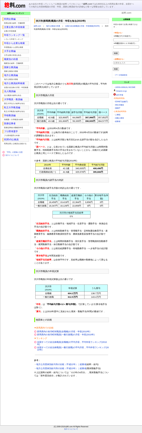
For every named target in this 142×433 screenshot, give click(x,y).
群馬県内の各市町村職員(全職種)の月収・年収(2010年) (63, 331)
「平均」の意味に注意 (14, 152)
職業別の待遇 (11, 59)
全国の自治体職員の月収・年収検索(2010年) (82, 26)
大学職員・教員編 (13, 99)
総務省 (117, 121)
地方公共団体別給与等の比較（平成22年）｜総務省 (61, 364)
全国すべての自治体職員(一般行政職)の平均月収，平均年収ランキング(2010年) (73, 348)
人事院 (117, 115)
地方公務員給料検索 (14, 83)
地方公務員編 (11, 75)
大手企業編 (10, 51)
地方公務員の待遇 (53, 26)
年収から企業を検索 (14, 43)
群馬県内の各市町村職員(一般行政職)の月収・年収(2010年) (66, 334)
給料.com (37, 26)
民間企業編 (10, 19)
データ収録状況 (121, 75)
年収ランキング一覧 (14, 35)
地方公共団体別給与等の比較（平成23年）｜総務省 (61, 368)
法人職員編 (10, 91)
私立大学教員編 (12, 107)
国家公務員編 (11, 67)
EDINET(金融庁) (121, 102)
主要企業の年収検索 (14, 27)
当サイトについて (12, 155)
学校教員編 (10, 115)
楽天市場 (119, 95)
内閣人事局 (119, 118)
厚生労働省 (119, 105)
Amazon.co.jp (121, 91)
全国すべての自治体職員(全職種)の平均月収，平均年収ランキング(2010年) (72, 343)
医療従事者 (10, 123)
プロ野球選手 (11, 131)
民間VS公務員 (11, 139)
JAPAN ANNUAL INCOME (125, 87)
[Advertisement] (71, 16)
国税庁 (117, 108)
